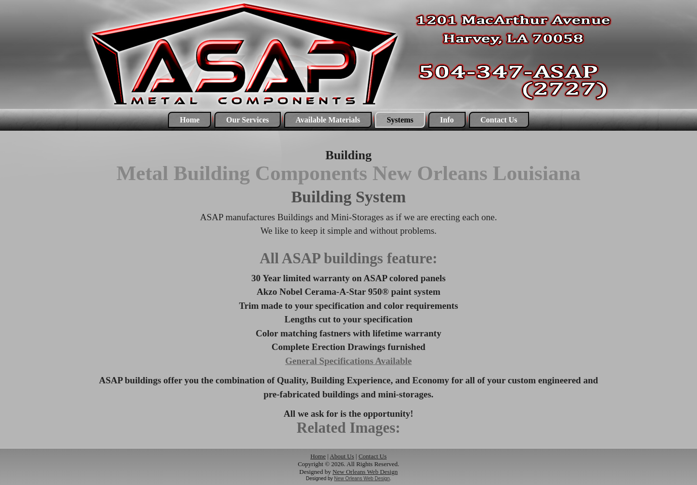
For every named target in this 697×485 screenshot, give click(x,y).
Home (189, 120)
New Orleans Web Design (365, 471)
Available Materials (328, 120)
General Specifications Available (348, 361)
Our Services (247, 120)
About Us (342, 456)
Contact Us (499, 120)
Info (447, 120)
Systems (400, 120)
